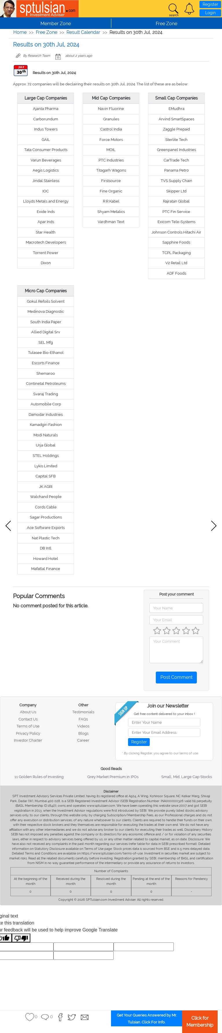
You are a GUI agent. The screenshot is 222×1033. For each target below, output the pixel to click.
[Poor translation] (21, 937)
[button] (189, 8)
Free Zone (46, 32)
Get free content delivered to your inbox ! (164, 714)
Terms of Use (28, 726)
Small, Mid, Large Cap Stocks (186, 777)
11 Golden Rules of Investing (39, 777)
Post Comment (176, 677)
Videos (83, 726)
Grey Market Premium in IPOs (112, 777)
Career (83, 740)
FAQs (83, 719)
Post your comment (176, 594)
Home (20, 32)
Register (210, 4)
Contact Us (28, 719)
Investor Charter (28, 740)
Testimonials (83, 712)
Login (210, 12)
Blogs (83, 733)
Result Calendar (83, 32)
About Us (28, 712)
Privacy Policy (28, 733)
